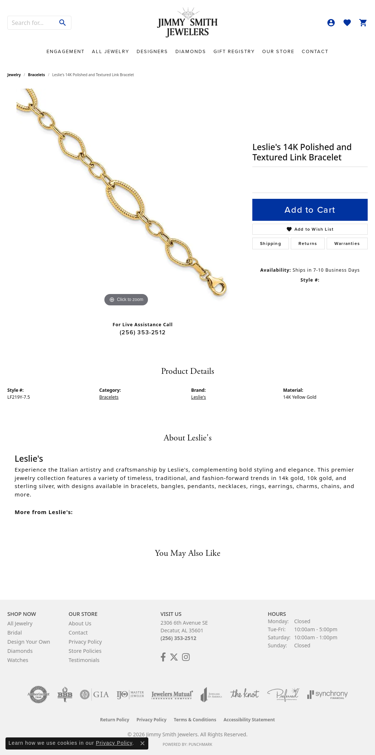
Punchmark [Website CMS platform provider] (200, 744)
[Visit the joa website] (211, 694)
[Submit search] (63, 22)
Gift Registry (234, 51)
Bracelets (36, 74)
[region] (126, 198)
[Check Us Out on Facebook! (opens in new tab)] (163, 657)
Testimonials (83, 660)
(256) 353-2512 (143, 332)
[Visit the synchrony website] (327, 694)
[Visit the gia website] (94, 694)
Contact (315, 51)
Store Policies (84, 650)
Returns (307, 243)
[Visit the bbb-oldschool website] (65, 694)
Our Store (278, 51)
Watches (17, 660)
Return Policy (114, 720)
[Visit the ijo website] (130, 694)
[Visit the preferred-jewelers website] (283, 694)
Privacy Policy (85, 641)
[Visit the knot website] (245, 694)
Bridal (14, 632)
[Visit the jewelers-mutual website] (172, 694)
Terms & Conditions (195, 720)
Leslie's (198, 397)
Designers (152, 51)
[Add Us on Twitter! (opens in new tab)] (174, 657)
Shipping (270, 243)
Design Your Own (28, 641)
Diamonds (190, 51)
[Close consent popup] (142, 743)
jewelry (14, 74)
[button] (331, 22)
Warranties (347, 243)
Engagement (66, 51)
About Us (79, 623)
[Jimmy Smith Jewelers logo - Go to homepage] (187, 22)
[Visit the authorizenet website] (38, 694)
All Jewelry (110, 51)
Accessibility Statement (249, 720)
